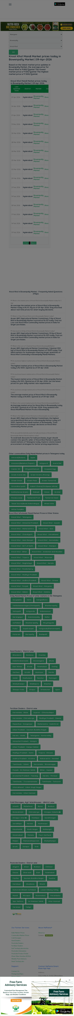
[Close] (69, 980)
